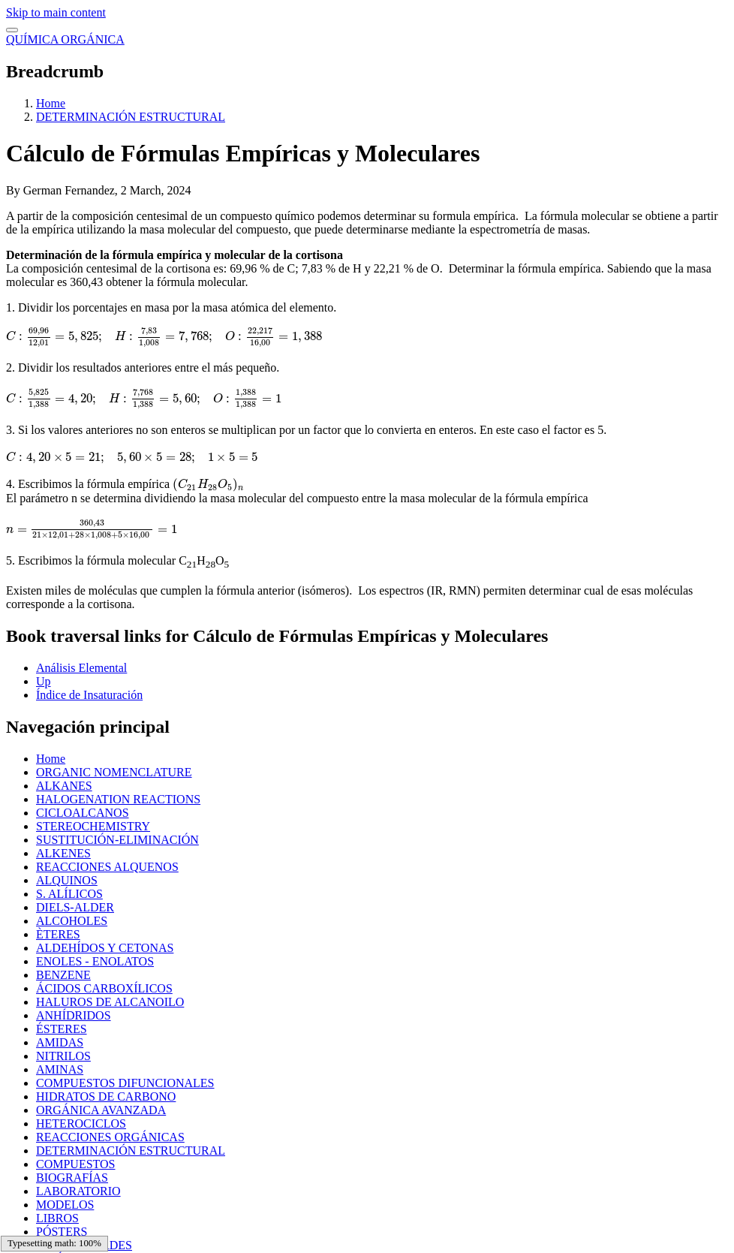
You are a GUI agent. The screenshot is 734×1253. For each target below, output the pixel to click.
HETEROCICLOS (81, 1123)
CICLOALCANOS (82, 812)
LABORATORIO (78, 1191)
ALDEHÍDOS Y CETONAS (104, 947)
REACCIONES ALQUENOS (107, 866)
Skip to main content (56, 12)
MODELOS (65, 1204)
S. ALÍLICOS (69, 893)
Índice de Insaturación (89, 694)
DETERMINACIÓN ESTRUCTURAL (130, 116)
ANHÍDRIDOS (73, 1015)
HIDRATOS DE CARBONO (106, 1096)
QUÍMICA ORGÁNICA (65, 39)
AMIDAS (59, 1042)
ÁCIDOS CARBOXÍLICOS (104, 988)
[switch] (12, 30)
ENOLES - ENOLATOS (95, 961)
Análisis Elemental (81, 667)
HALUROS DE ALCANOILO (110, 1001)
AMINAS (59, 1069)
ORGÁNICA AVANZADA (101, 1110)
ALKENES (63, 853)
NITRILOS (63, 1056)
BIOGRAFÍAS (72, 1177)
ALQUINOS (67, 880)
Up (43, 681)
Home (50, 103)
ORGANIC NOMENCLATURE (114, 772)
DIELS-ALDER (75, 907)
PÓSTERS (61, 1231)
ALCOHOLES (71, 920)
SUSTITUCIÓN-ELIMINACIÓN (117, 839)
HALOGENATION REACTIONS (118, 799)
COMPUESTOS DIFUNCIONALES (125, 1083)
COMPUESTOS (76, 1164)
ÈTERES (58, 934)
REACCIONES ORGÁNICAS (110, 1137)
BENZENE (63, 974)
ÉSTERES (61, 1029)
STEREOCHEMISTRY (93, 826)
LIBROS (57, 1218)
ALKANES (64, 785)
